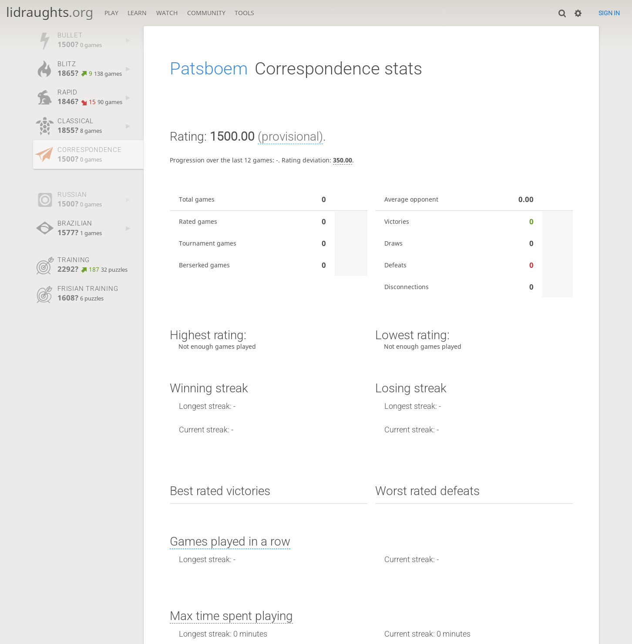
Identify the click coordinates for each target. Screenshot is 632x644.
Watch (167, 13)
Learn (137, 13)
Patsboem (209, 68)
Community (206, 13)
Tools (244, 13)
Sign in (609, 13)
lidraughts (49, 12)
